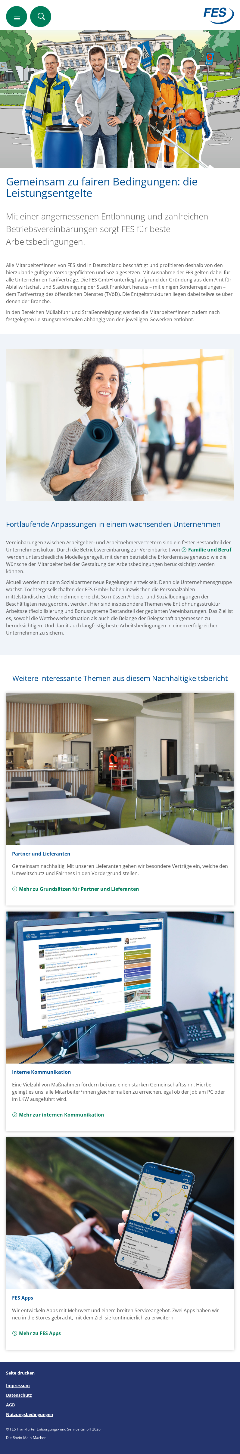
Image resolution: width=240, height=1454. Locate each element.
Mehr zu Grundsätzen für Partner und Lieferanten (75, 889)
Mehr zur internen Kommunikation (58, 1114)
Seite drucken (20, 1373)
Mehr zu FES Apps (36, 1333)
